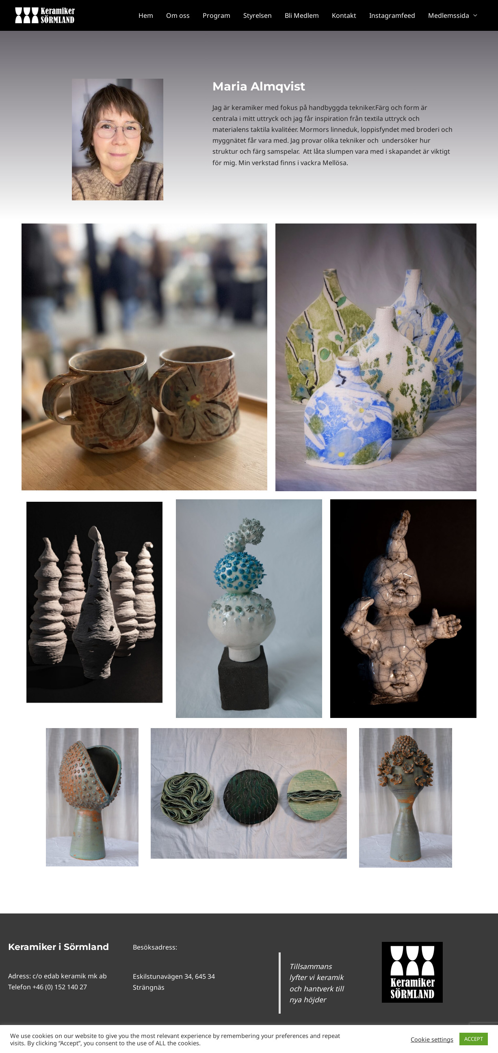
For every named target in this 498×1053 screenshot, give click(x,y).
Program (216, 15)
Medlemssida (448, 15)
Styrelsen (257, 15)
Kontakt (344, 15)
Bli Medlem (302, 15)
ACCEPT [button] (473, 1038)
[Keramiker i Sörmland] (44, 14)
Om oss (178, 15)
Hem (146, 15)
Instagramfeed (392, 15)
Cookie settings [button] (432, 1039)
